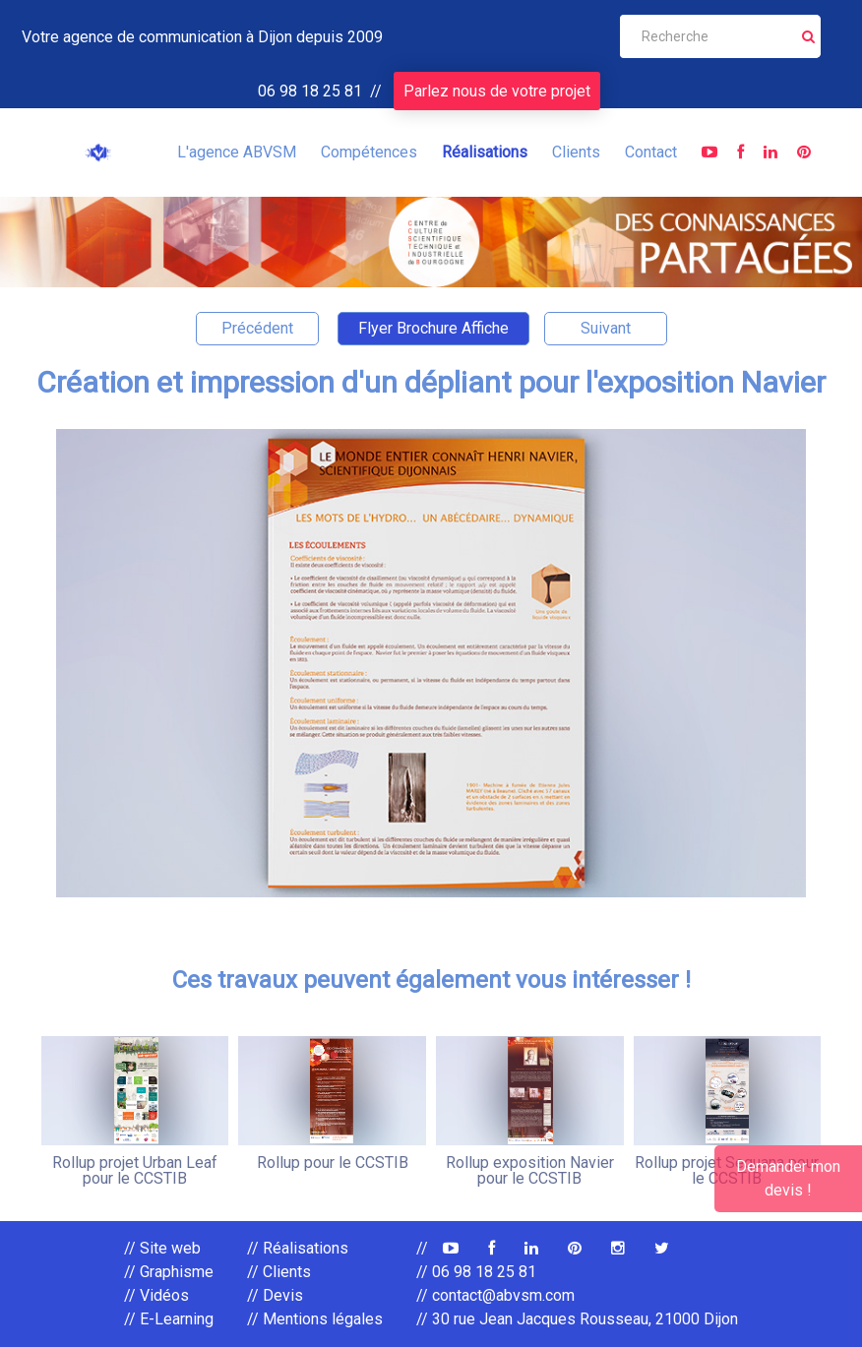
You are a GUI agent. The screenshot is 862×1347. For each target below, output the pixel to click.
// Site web (162, 1248)
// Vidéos (156, 1295)
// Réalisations (297, 1248)
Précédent (257, 328)
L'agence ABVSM (236, 152)
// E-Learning (169, 1319)
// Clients (279, 1271)
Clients (576, 152)
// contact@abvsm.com (495, 1295)
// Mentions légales (315, 1319)
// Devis (275, 1295)
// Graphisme (169, 1271)
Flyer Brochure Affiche (433, 328)
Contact (651, 152)
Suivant (606, 328)
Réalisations (484, 152)
